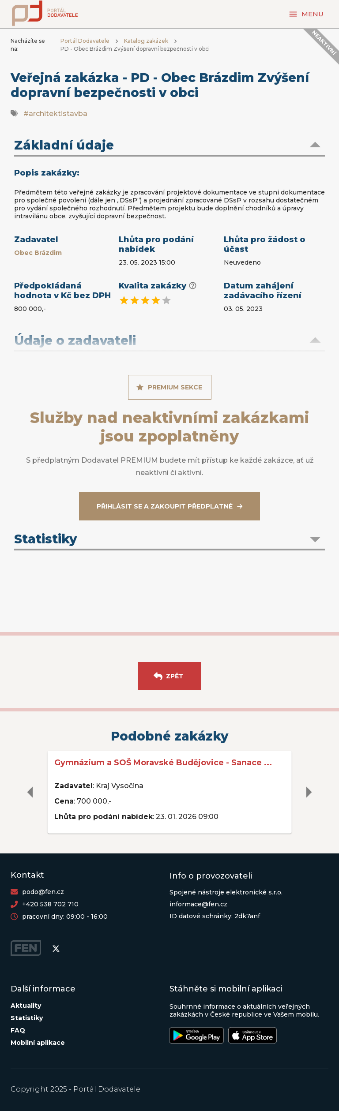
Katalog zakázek (146, 40)
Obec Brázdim (38, 253)
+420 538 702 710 (50, 904)
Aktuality (26, 1006)
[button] (169, 146)
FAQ (18, 1030)
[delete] (30, 792)
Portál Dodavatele (84, 40)
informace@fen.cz (198, 904)
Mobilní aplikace (38, 1043)
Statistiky (27, 1018)
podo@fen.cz (43, 892)
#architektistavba (55, 113)
